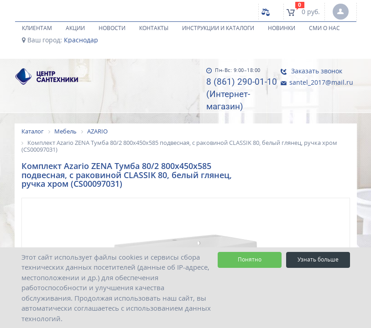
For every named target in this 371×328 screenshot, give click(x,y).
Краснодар (81, 40)
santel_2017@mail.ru (316, 82)
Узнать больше (318, 259)
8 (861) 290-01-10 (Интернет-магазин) (241, 94)
